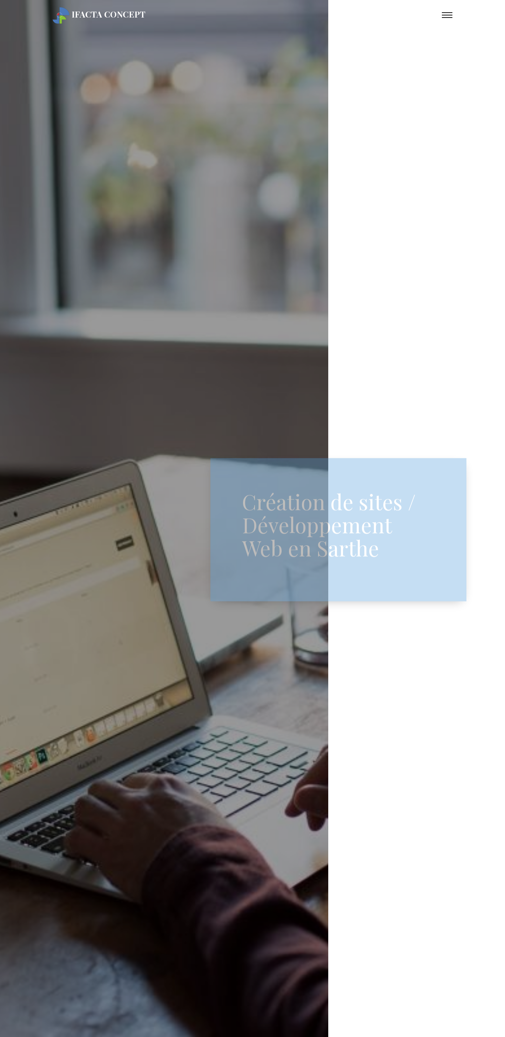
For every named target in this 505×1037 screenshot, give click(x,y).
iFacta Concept (99, 15)
